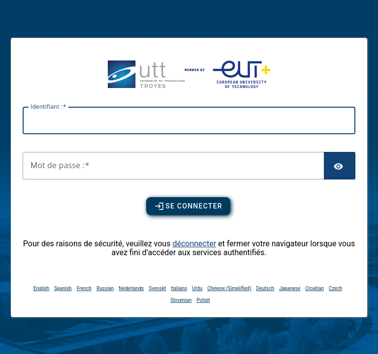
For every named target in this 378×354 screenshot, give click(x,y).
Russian (105, 288)
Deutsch (265, 288)
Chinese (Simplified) (229, 288)
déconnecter (194, 243)
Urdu (197, 288)
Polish (203, 300)
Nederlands (131, 288)
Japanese (289, 288)
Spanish (63, 288)
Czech (335, 288)
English (41, 288)
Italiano (179, 288)
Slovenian (180, 300)
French (84, 288)
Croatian (314, 288)
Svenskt (157, 288)
